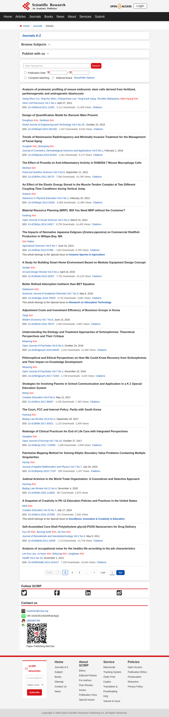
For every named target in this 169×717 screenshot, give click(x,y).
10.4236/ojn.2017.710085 (41, 445)
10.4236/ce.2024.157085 (41, 514)
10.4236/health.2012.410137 (43, 562)
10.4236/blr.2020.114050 (41, 492)
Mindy (28, 393)
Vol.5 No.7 (51, 245)
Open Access (135, 667)
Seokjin (28, 267)
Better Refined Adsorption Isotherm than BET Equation (58, 284)
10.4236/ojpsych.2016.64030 (43, 350)
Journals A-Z (61, 667)
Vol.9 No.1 (97, 150)
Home (8, 16)
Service (108, 662)
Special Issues (87, 699)
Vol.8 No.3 (49, 419)
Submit (100, 16)
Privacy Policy (135, 686)
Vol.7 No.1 (57, 371)
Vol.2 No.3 (79, 536)
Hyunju (28, 462)
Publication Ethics (137, 672)
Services (85, 16)
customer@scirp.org (37, 611)
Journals (35, 16)
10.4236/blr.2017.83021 (40, 423)
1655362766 (33, 620)
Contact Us (61, 686)
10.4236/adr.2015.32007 (41, 276)
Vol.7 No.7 (76, 466)
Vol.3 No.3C (78, 124)
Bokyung (60, 553)
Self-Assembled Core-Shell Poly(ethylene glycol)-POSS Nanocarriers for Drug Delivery (79, 526)
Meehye (29, 167)
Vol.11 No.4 (50, 488)
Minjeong (29, 341)
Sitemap (59, 681)
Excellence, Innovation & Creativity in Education (97, 518)
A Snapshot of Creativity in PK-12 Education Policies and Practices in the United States (79, 500)
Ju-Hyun (44, 553)
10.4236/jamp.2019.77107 (42, 471)
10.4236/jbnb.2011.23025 (41, 540)
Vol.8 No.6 (49, 397)
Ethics (82, 670)
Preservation (134, 676)
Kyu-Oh (28, 531)
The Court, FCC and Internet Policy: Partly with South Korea (61, 409)
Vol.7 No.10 (55, 440)
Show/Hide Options (84, 77)
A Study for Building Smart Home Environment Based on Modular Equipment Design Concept (84, 262)
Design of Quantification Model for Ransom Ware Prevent (60, 115)
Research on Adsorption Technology (90, 302)
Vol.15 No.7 (50, 510)
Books (48, 16)
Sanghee (29, 436)
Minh (27, 505)
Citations (97, 107)
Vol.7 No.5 (72, 293)
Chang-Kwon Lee (67, 98)
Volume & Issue (111, 701)
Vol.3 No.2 (53, 271)
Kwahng (29, 215)
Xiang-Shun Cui (30, 98)
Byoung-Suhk (46, 531)
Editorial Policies (88, 675)
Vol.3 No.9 (59, 172)
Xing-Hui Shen (48, 98)
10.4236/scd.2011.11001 (41, 107)
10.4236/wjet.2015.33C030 (42, 129)
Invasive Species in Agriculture (87, 254)
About (72, 16)
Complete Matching (38, 77)
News (60, 16)
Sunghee (29, 146)
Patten (28, 241)
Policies (134, 662)
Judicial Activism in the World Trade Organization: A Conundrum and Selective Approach (81, 478)
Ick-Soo (64, 531)
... (87, 572)
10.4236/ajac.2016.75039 (41, 298)
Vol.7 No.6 (47, 319)
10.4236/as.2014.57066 (40, 250)
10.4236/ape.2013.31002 (41, 202)
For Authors (85, 680)
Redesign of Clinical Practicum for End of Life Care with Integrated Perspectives (75, 431)
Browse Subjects (35, 44)
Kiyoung (29, 414)
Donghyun (30, 120)
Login (140, 6)
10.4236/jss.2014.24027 (41, 224)
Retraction (133, 681)
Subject (59, 672)
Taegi (27, 315)
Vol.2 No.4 (63, 220)
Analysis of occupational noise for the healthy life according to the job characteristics (78, 548)
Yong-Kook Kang (87, 98)
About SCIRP (84, 663)
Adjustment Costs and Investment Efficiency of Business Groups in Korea (71, 310)
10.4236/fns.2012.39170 (41, 176)
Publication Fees (88, 694)
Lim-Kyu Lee (29, 553)
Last (103, 572)
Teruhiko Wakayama (108, 98)
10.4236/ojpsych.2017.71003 (43, 376)
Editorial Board (64, 77)
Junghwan (76, 553)
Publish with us (35, 53)
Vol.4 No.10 (36, 558)
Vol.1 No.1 (50, 103)
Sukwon (29, 193)
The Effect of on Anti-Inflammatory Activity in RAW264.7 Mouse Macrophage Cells (82, 162)
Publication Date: (36, 72)
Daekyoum (30, 289)
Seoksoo (47, 120)
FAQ (105, 696)
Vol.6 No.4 (57, 345)
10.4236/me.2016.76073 (41, 324)
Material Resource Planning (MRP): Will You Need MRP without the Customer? (73, 210)
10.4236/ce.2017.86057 (40, 401)
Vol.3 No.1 (63, 198)
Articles (20, 16)
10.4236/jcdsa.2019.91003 (42, 155)
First (49, 572)
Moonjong (46, 146)
